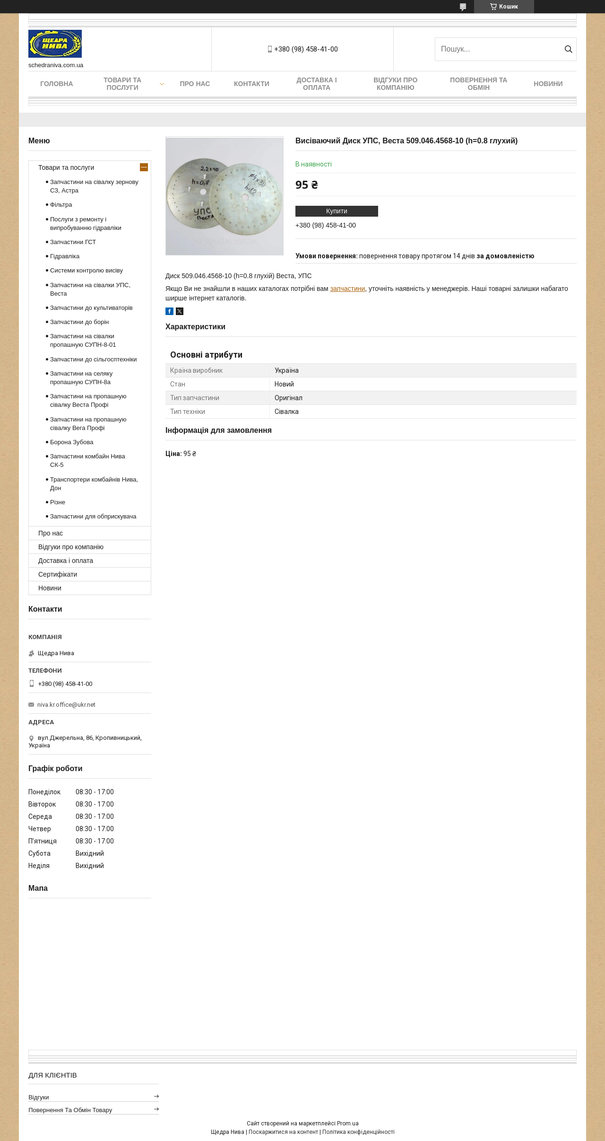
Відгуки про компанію (395, 83)
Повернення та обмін (478, 83)
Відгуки (38, 1097)
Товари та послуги (122, 83)
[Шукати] (568, 49)
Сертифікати (57, 574)
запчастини (347, 288)
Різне (57, 502)
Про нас (195, 84)
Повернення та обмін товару (70, 1110)
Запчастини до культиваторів (91, 307)
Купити (336, 211)
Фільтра (61, 204)
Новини (548, 84)
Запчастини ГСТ (73, 242)
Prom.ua (348, 1123)
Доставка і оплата (317, 83)
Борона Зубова (71, 442)
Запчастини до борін (79, 321)
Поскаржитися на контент (283, 1132)
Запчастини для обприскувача (93, 516)
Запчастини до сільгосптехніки (93, 359)
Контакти (251, 84)
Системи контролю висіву (86, 270)
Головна (56, 84)
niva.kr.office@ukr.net (66, 704)
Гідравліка (64, 256)
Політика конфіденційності (358, 1132)
